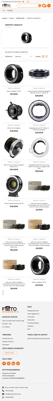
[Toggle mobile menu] (49, 5)
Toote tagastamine (33, 314)
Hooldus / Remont (8, 341)
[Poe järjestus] (23, 56)
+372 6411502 (27, 1)
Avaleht (4, 18)
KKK (28, 329)
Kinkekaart (5, 344)
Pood (11, 18)
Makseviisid (31, 320)
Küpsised (30, 326)
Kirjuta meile (9, 353)
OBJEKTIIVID (20, 18)
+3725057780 (7, 397)
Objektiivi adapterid (14, 88)
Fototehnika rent (7, 338)
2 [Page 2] (3, 291)
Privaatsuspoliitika (33, 323)
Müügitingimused (33, 311)
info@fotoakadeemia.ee (23, 1)
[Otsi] (39, 5)
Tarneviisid (30, 317)
